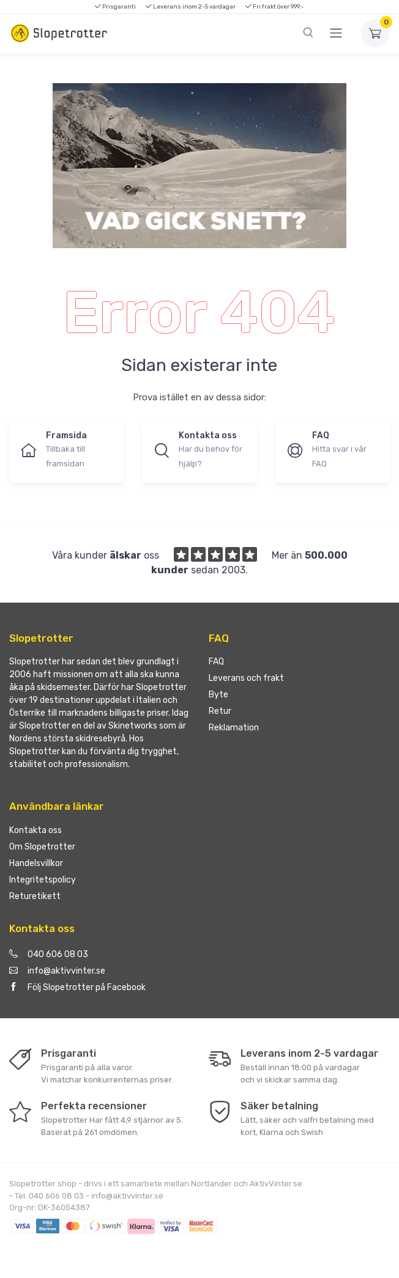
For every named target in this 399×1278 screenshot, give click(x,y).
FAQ (216, 661)
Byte (218, 694)
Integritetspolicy (42, 880)
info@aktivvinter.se (57, 971)
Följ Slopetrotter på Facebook (77, 987)
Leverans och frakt (246, 678)
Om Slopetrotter (42, 847)
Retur (220, 711)
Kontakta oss (35, 830)
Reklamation (234, 727)
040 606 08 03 (48, 954)
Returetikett (35, 896)
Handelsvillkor (36, 863)
